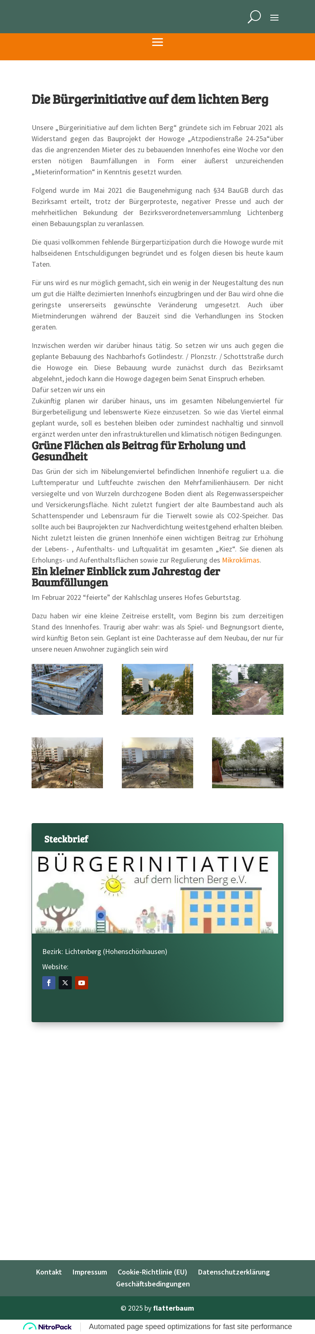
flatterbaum (173, 1308)
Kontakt (49, 1272)
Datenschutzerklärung (234, 1272)
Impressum (90, 1272)
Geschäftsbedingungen (153, 1283)
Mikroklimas (241, 560)
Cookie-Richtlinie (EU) (152, 1272)
